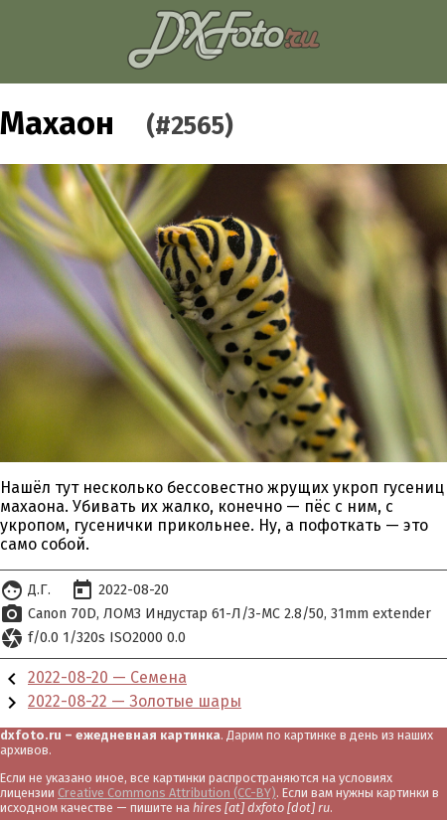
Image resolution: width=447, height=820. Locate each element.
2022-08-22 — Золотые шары (134, 701)
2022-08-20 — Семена (107, 677)
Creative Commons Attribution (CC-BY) (167, 792)
